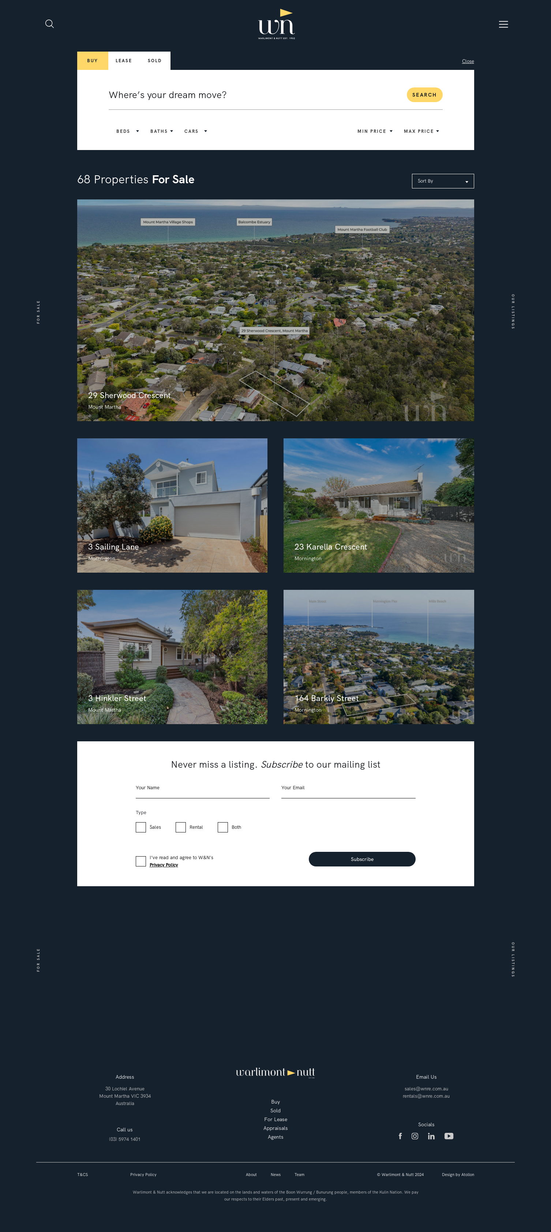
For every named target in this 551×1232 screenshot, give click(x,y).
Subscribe (362, 859)
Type (141, 812)
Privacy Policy (164, 865)
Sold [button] (155, 61)
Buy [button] (92, 61)
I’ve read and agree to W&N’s (181, 861)
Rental (196, 827)
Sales (155, 827)
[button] (127, 131)
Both (236, 827)
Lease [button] (124, 61)
